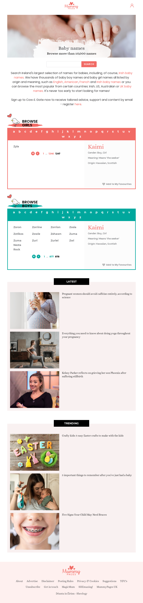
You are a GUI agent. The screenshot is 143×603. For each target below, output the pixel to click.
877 (52, 256)
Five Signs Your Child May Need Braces (84, 514)
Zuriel (54, 240)
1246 (51, 153)
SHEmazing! (86, 586)
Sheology (82, 593)
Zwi (71, 240)
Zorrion (56, 227)
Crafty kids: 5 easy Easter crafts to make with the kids (92, 435)
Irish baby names (109, 82)
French (85, 82)
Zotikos (18, 234)
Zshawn (56, 234)
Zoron (17, 227)
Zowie (36, 234)
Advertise (32, 581)
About (19, 581)
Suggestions (109, 581)
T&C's (123, 581)
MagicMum (68, 586)
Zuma (73, 234)
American (71, 82)
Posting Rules (65, 581)
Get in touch (51, 586)
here (78, 104)
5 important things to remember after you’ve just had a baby (97, 475)
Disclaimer (48, 581)
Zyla (16, 146)
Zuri (34, 240)
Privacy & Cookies (88, 581)
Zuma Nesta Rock (17, 245)
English (58, 82)
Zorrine (37, 227)
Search (89, 64)
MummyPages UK (107, 586)
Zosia (72, 227)
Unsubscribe (33, 586)
